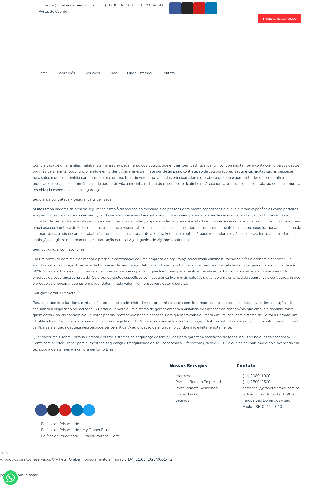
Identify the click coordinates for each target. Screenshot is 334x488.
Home (42, 73)
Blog (113, 73)
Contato (168, 73)
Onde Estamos (139, 73)
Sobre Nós (66, 73)
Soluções (92, 73)
